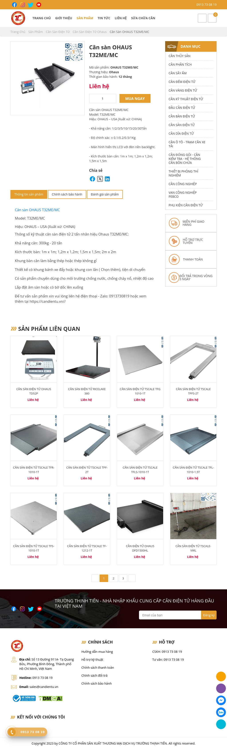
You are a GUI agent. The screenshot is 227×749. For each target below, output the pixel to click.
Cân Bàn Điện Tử (182, 116)
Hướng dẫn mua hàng (97, 651)
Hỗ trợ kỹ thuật (92, 659)
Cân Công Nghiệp (183, 184)
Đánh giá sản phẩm (105, 194)
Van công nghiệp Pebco (183, 194)
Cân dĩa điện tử (181, 133)
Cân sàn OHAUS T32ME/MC (38, 209)
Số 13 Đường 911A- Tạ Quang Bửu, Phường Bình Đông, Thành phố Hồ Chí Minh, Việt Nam (46, 664)
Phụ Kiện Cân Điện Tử (186, 205)
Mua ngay (135, 98)
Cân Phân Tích (180, 64)
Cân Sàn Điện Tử (58, 32)
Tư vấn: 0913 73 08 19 (168, 659)
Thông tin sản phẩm (28, 194)
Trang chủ (42, 18)
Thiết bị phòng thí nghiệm (183, 173)
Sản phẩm (84, 18)
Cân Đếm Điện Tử (182, 82)
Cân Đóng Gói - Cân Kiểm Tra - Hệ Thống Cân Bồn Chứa (185, 159)
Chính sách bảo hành (67, 194)
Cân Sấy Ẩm (178, 73)
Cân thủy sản (180, 56)
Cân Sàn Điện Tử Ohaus (90, 32)
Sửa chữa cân (143, 18)
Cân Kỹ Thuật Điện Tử (186, 99)
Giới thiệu (63, 18)
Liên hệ (121, 18)
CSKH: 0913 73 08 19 (167, 651)
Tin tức (104, 18)
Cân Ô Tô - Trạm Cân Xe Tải (187, 144)
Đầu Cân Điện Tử (182, 107)
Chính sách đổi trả (94, 675)
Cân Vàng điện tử (183, 90)
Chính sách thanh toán (97, 667)
